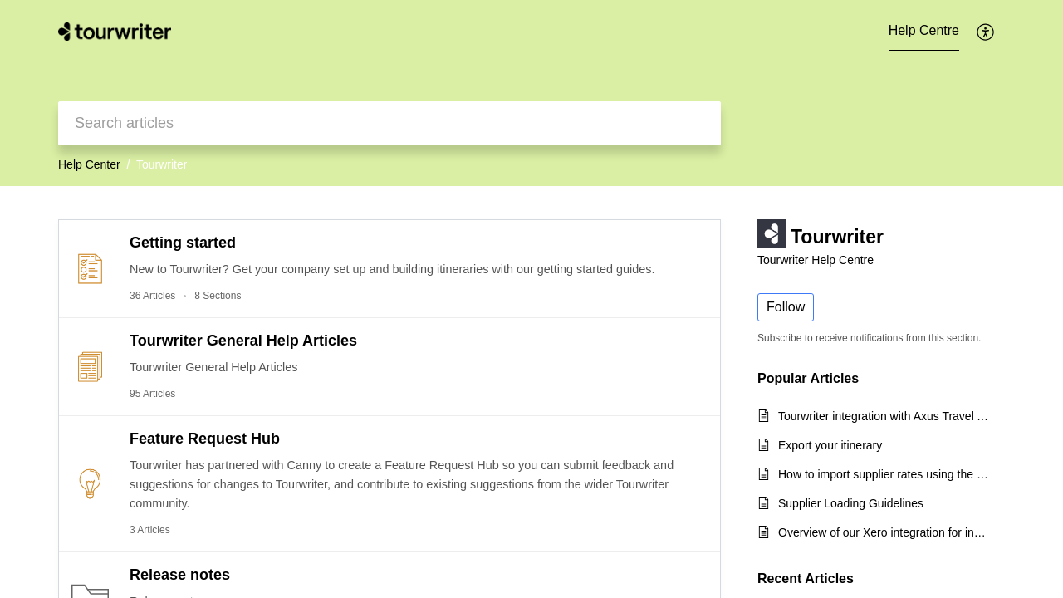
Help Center (89, 164)
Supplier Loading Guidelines (850, 503)
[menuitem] (986, 31)
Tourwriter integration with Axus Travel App (883, 416)
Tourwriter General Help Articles (243, 340)
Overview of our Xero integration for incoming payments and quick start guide (883, 532)
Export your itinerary (830, 445)
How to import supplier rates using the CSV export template (883, 474)
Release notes (180, 574)
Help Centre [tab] (924, 30)
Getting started (183, 242)
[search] (389, 123)
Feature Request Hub (205, 438)
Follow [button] (786, 307)
